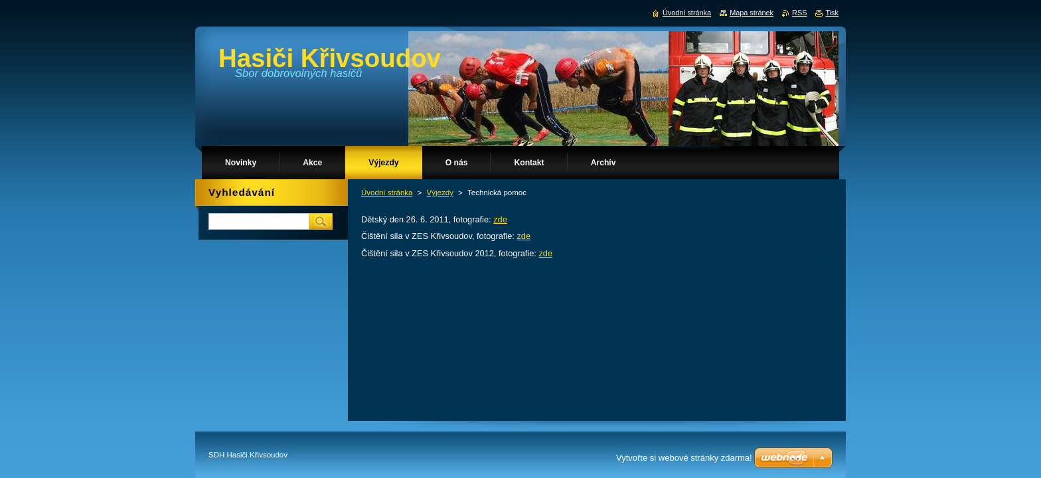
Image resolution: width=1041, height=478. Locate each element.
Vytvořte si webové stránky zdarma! (684, 458)
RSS (799, 13)
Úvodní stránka (386, 193)
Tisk (832, 13)
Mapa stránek (751, 13)
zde (500, 219)
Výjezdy (440, 193)
